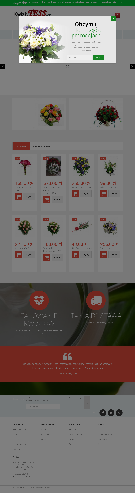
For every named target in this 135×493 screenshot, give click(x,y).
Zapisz (98, 57)
